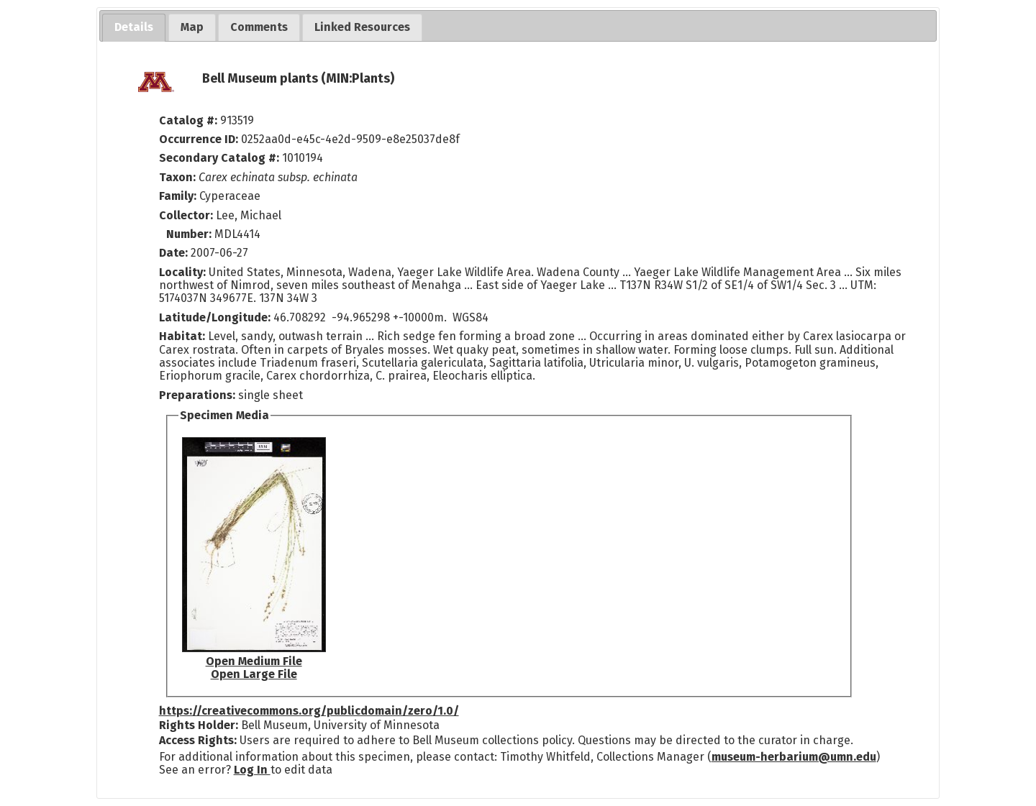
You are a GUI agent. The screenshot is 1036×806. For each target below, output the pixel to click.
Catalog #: (189, 120)
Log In (252, 770)
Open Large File (254, 674)
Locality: (182, 272)
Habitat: (183, 336)
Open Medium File (254, 661)
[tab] (133, 28)
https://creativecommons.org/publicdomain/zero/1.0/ (309, 711)
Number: (190, 234)
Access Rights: (198, 740)
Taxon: (177, 177)
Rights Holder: (198, 725)
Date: (173, 253)
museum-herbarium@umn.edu (794, 757)
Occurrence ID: (200, 139)
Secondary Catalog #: (219, 158)
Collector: (187, 215)
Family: (177, 196)
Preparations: (197, 395)
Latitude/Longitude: (215, 317)
